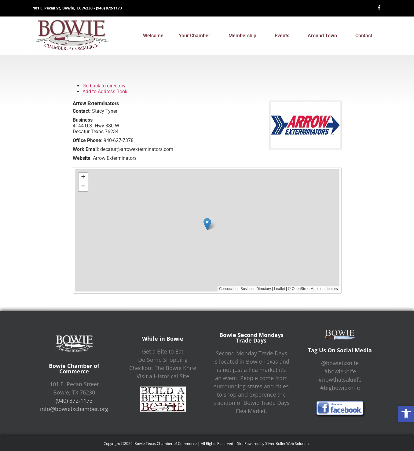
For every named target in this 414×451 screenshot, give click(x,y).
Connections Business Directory (245, 289)
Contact (365, 36)
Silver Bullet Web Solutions (287, 443)
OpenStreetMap (305, 289)
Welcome (153, 35)
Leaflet (279, 289)
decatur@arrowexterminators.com (136, 149)
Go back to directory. (104, 86)
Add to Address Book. (105, 91)
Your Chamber (196, 36)
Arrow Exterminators (115, 158)
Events (283, 36)
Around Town (324, 36)
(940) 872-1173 (109, 8)
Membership (244, 36)
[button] (406, 414)
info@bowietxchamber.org (74, 409)
